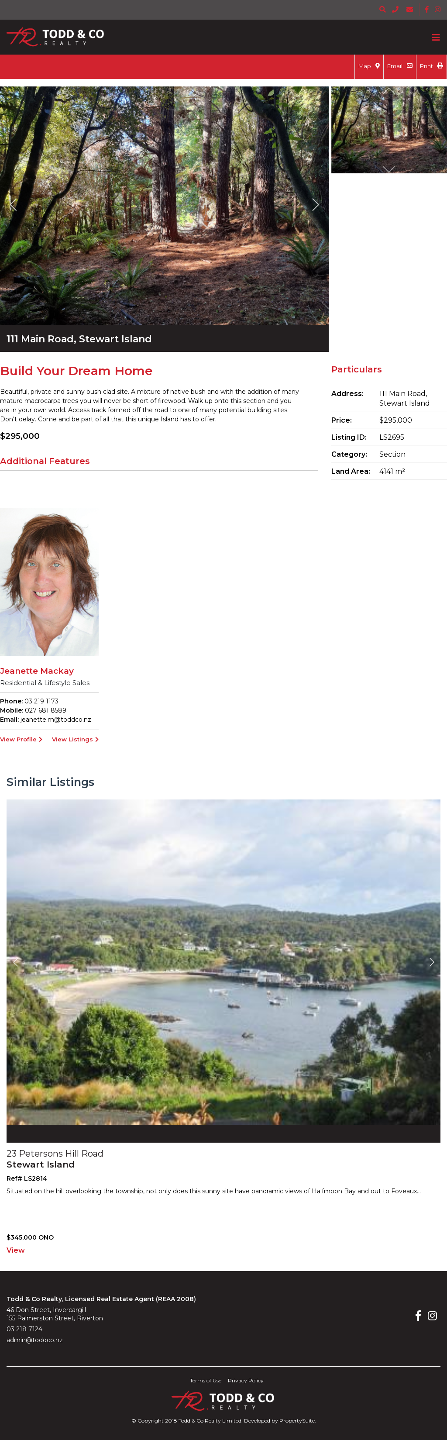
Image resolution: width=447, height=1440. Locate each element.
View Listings (75, 739)
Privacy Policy (246, 1380)
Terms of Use (205, 1380)
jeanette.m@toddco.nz (56, 719)
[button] (13, 204)
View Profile (21, 739)
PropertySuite (297, 1420)
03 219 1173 (40, 701)
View (16, 1250)
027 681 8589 (44, 710)
